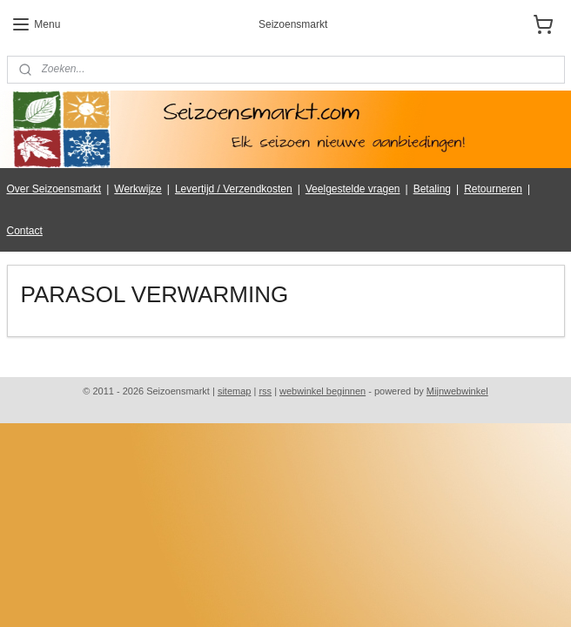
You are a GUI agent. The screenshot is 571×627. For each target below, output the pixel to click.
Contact (25, 231)
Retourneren (493, 189)
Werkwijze (137, 189)
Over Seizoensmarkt (54, 189)
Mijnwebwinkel (457, 391)
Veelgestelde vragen (353, 189)
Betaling (432, 189)
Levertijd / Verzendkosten (233, 189)
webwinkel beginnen (322, 391)
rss (265, 391)
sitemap (235, 391)
